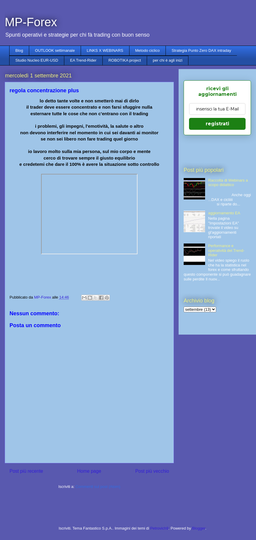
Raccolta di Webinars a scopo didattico (228, 182)
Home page (89, 471)
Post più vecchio (152, 471)
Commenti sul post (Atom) (98, 486)
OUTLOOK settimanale (55, 50)
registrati (217, 124)
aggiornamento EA (224, 213)
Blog (19, 50)
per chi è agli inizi (167, 60)
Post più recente (26, 471)
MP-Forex (31, 22)
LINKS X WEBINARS (105, 50)
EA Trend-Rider (83, 60)
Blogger (198, 528)
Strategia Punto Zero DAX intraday (201, 50)
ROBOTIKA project (124, 60)
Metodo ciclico (147, 50)
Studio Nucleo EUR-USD (36, 60)
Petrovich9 (159, 528)
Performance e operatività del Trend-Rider (226, 250)
